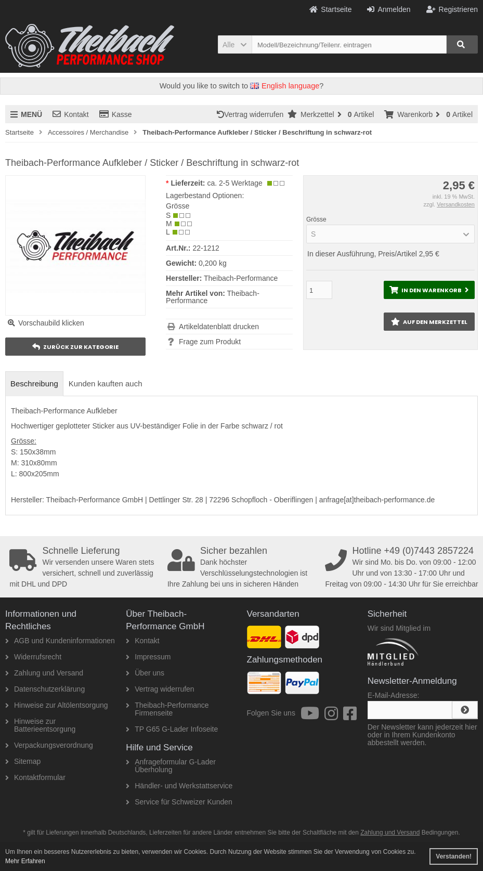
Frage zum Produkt (210, 341)
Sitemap (23, 761)
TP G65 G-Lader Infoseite (172, 729)
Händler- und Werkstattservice (179, 786)
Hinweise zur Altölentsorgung (56, 705)
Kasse (115, 114)
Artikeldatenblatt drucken (219, 326)
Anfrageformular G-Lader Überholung (171, 766)
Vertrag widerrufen (252, 114)
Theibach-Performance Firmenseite (167, 709)
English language (284, 86)
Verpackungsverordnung (49, 745)
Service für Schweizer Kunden (179, 802)
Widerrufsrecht (33, 657)
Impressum (148, 657)
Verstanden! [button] (454, 856)
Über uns (145, 673)
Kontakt (70, 114)
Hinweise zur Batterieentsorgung (40, 725)
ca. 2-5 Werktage (234, 183)
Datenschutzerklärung (45, 689)
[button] (235, 44)
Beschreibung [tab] (34, 383)
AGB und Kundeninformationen (60, 640)
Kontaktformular (35, 777)
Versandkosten (456, 204)
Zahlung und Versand (44, 673)
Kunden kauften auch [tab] (105, 383)
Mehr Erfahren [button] (25, 861)
